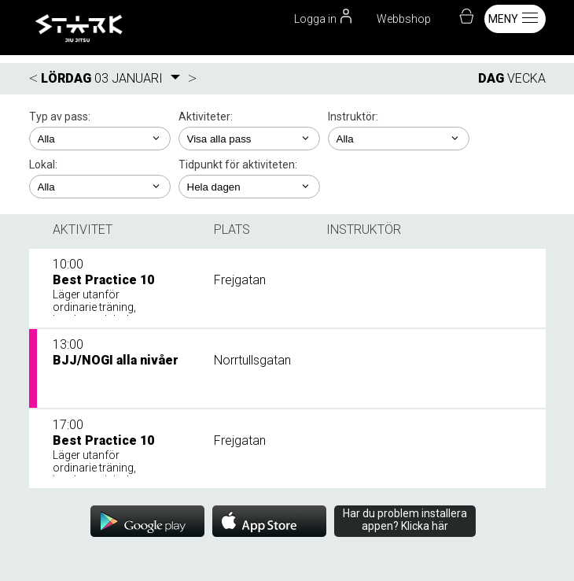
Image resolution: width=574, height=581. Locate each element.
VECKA (526, 78)
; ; (398, 138)
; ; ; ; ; (249, 138)
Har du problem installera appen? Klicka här (405, 519)
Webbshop (404, 19)
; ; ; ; (100, 138)
